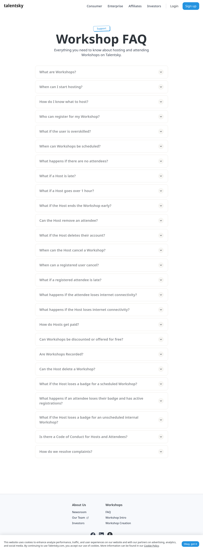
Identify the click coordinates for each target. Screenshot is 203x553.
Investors (154, 6)
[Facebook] (93, 534)
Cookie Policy (151, 545)
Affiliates (135, 6)
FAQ (108, 512)
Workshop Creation (118, 523)
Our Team (80, 517)
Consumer (94, 6)
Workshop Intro (115, 517)
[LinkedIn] (101, 534)
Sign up (190, 6)
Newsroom (79, 512)
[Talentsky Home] (13, 6)
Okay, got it (190, 544)
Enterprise (115, 6)
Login (174, 6)
